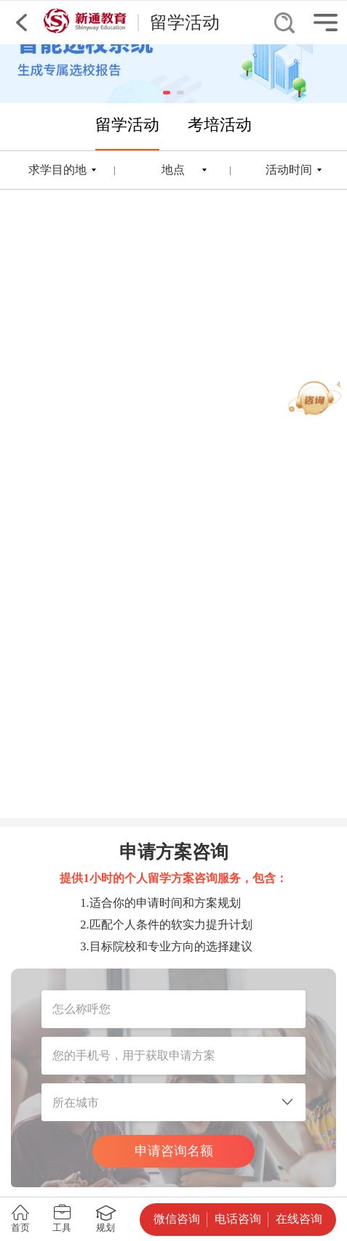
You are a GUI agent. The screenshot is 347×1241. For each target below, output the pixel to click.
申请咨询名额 (174, 1151)
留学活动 (127, 125)
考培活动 (220, 125)
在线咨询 (299, 1219)
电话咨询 (238, 1219)
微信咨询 (176, 1219)
